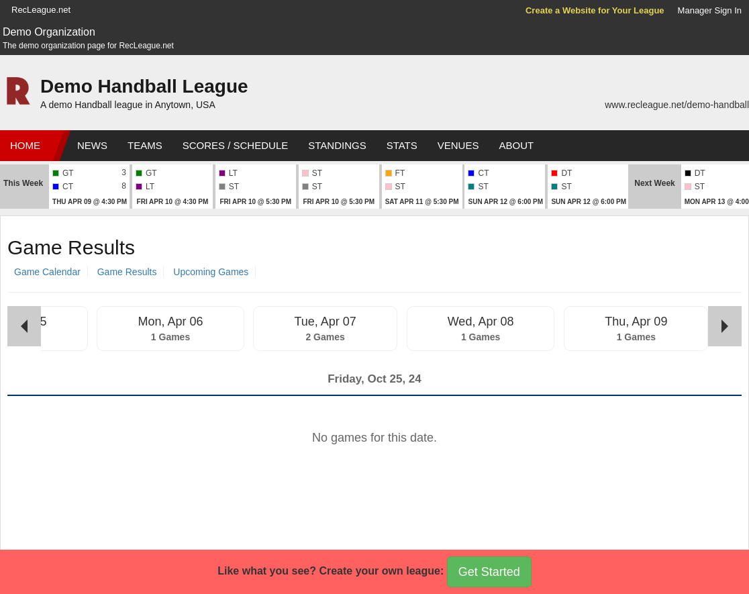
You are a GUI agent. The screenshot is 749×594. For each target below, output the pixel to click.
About (516, 145)
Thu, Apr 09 (636, 321)
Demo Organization (49, 32)
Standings (337, 145)
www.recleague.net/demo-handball (677, 104)
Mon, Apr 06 (170, 321)
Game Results (127, 271)
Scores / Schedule (236, 145)
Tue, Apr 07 (325, 321)
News (92, 145)
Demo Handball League (144, 86)
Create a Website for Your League (595, 10)
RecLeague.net (40, 10)
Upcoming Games (210, 271)
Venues (458, 145)
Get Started (489, 572)
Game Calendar (47, 271)
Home (25, 145)
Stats (402, 145)
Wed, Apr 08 (481, 321)
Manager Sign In (710, 10)
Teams (145, 145)
